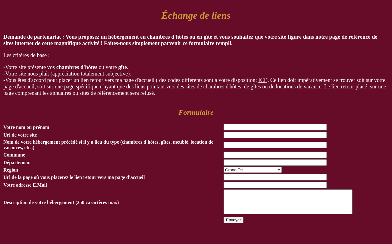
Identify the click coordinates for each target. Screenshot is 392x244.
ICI (262, 80)
